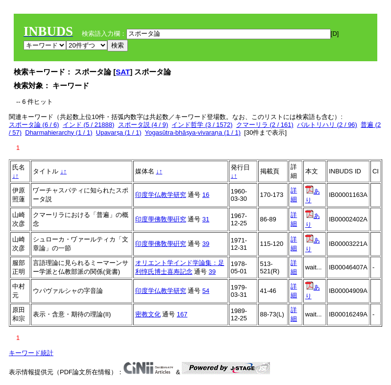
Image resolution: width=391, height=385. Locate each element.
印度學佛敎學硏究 (160, 219)
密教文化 (148, 314)
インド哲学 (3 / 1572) (201, 124)
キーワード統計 (31, 353)
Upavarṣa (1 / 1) (119, 132)
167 (182, 314)
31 (205, 219)
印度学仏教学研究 (160, 194)
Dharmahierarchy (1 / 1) (58, 132)
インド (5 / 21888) (89, 124)
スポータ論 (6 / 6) (34, 124)
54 (205, 290)
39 (205, 243)
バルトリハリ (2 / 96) (327, 124)
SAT (123, 72)
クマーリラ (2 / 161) (264, 124)
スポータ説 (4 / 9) (143, 124)
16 (205, 194)
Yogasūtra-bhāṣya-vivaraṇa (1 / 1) (193, 132)
